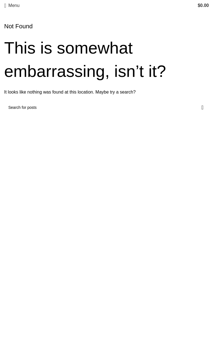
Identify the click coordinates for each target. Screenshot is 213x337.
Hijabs (115, 216)
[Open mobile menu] (11, 5)
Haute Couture (123, 247)
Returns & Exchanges (25, 302)
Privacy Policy (18, 292)
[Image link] (20, 216)
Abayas (116, 237)
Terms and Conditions (25, 312)
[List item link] (159, 293)
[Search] (106, 107)
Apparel (117, 227)
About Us (13, 281)
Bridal (115, 258)
